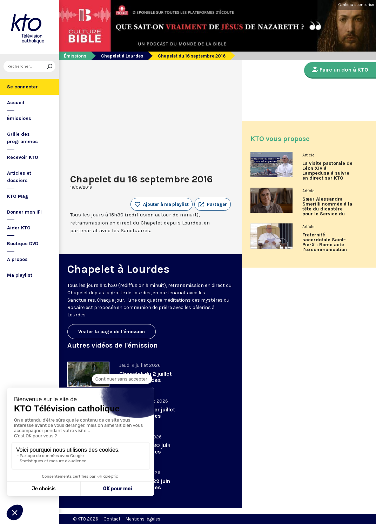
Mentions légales (143, 519)
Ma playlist (19, 275)
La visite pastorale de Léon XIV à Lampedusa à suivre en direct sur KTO (327, 171)
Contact (111, 519)
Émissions (19, 118)
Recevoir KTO (22, 157)
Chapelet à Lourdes (122, 56)
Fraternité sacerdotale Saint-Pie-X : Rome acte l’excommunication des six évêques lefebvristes (324, 245)
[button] (212, 204)
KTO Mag (17, 196)
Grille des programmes (22, 138)
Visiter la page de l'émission (111, 332)
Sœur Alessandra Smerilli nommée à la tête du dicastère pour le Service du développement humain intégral (327, 209)
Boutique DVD (22, 244)
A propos (17, 259)
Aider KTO (19, 228)
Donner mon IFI (24, 212)
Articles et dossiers (19, 176)
